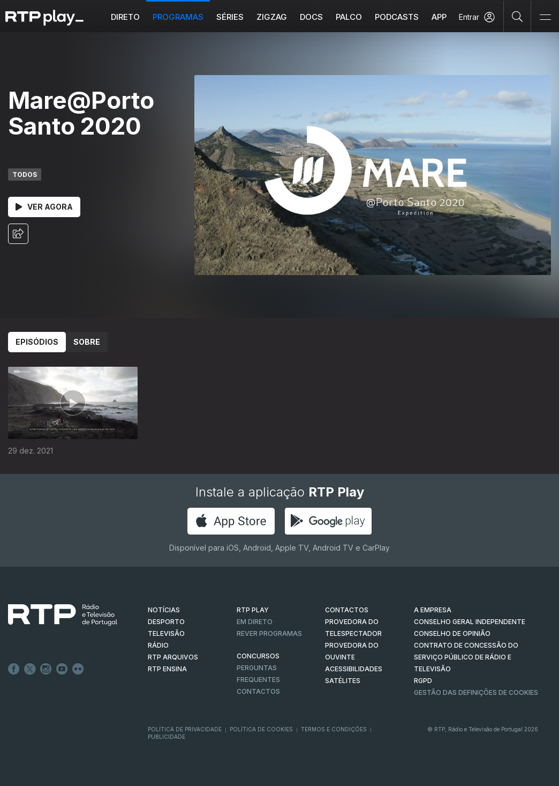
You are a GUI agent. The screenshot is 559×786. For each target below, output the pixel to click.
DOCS (311, 17)
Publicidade (166, 736)
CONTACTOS (346, 610)
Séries (230, 17)
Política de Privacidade (185, 729)
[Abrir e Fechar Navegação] (545, 17)
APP (439, 17)
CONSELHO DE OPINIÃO (452, 633)
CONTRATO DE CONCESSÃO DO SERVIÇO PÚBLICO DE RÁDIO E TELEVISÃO (466, 657)
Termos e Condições (334, 729)
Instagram (46, 669)
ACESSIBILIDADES (353, 669)
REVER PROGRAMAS (269, 633)
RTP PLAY (253, 610)
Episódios (37, 341)
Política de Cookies (261, 729)
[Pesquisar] (517, 16)
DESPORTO (166, 622)
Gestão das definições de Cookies (476, 692)
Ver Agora (44, 206)
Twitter (30, 669)
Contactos (258, 691)
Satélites (342, 681)
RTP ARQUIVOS (173, 657)
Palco (349, 17)
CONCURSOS (258, 656)
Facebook (14, 669)
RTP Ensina (167, 669)
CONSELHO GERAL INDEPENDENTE (469, 622)
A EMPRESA (432, 610)
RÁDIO (158, 645)
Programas (178, 17)
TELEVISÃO (166, 633)
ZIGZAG (271, 17)
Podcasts (397, 17)
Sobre (86, 341)
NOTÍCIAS (164, 610)
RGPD (423, 681)
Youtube (62, 669)
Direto (125, 17)
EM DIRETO (255, 622)
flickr (78, 669)
